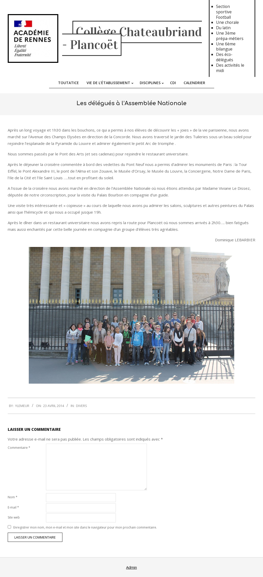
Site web (14, 517)
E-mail (13, 507)
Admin (131, 567)
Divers (81, 405)
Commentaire (19, 447)
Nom (12, 497)
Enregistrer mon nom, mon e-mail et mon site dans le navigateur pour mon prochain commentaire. (85, 527)
